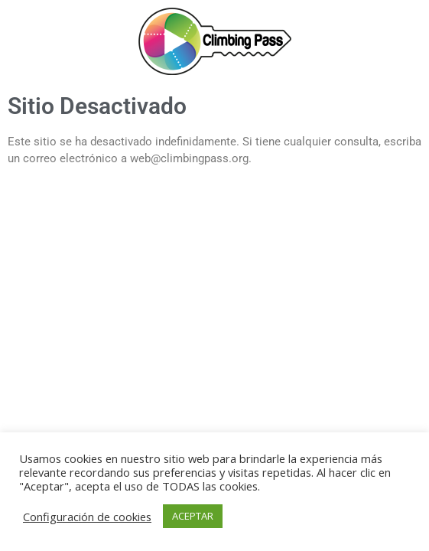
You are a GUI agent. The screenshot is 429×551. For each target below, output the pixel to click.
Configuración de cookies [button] (87, 516)
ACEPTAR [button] (192, 516)
